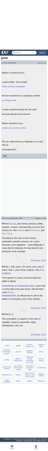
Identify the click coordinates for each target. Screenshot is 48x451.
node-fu (18, 375)
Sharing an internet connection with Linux (29, 359)
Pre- (4, 234)
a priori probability (6, 381)
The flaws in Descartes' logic (30, 367)
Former (20, 230)
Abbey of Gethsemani (18, 360)
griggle (18, 345)
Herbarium (41, 381)
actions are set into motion (14, 128)
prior (31, 286)
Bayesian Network (30, 352)
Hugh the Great (41, 345)
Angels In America (41, 375)
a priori (6, 345)
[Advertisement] (24, 25)
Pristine (18, 381)
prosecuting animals (7, 368)
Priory (10, 292)
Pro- (9, 234)
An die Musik (41, 368)
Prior (42, 270)
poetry (5, 63)
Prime (34, 230)
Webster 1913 (17, 218)
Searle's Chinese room (30, 345)
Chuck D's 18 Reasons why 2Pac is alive (29, 375)
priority (6, 360)
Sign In (42, 53)
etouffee (13, 63)
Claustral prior (9, 296)
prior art (18, 352)
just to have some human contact (18, 367)
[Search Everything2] (24, 53)
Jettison (29, 381)
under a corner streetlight (13, 86)
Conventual (22, 286)
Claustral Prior (7, 375)
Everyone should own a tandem (6, 351)
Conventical (8, 286)
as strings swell (9, 100)
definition (6, 218)
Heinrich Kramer (41, 360)
